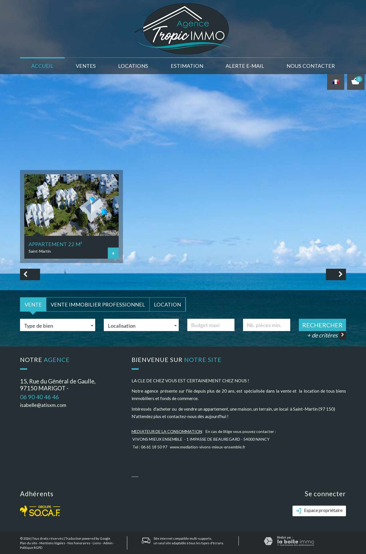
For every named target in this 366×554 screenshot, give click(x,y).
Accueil (42, 66)
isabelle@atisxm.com (43, 405)
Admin (108, 543)
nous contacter (311, 66)
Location (167, 304)
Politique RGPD (31, 547)
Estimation (187, 66)
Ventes (86, 66)
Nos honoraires (78, 543)
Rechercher (322, 325)
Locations (133, 66)
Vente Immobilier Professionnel (98, 304)
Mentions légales (52, 543)
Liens (97, 543)
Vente (33, 304)
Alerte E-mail (245, 66)
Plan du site (28, 543)
